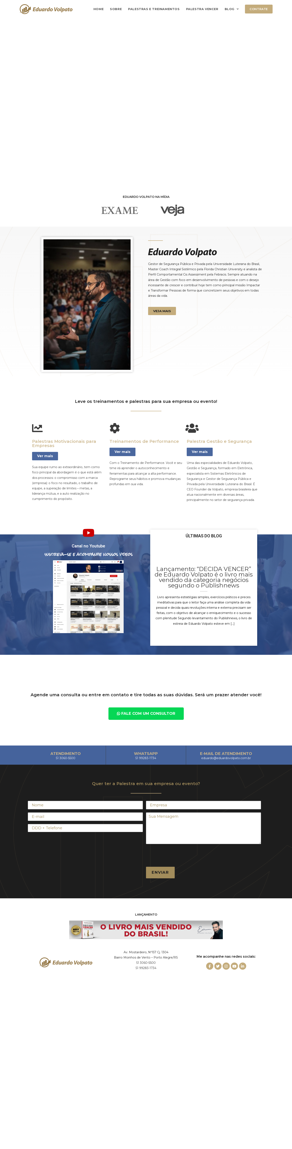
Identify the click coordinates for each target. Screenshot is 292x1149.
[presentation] (178, 855)
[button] (162, 311)
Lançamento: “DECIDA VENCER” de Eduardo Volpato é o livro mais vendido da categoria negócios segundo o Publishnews (204, 577)
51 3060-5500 (146, 963)
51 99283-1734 (146, 968)
